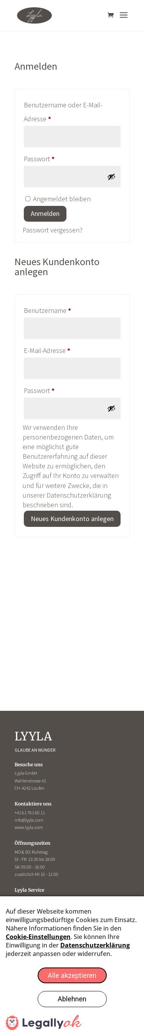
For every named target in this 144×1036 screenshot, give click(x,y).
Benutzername (64, 309)
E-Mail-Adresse (64, 349)
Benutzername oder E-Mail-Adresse (63, 111)
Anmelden (45, 213)
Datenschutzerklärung (78, 495)
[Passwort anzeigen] (111, 176)
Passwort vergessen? (53, 230)
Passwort (56, 157)
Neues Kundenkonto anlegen (72, 518)
